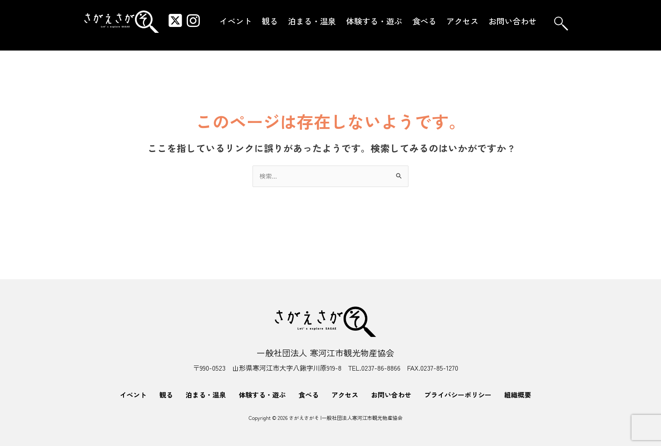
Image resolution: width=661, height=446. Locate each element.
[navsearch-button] (561, 23)
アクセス (462, 21)
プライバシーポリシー (458, 395)
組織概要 (517, 395)
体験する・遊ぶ (374, 21)
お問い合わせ (513, 21)
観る (270, 21)
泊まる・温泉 (312, 21)
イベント (236, 21)
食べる (424, 21)
